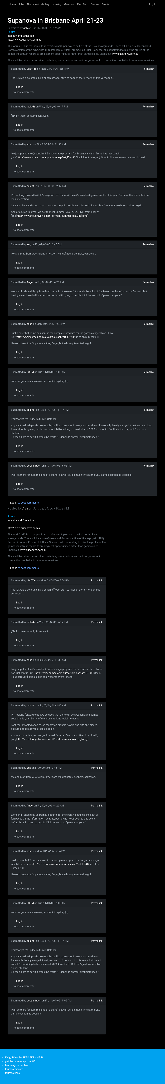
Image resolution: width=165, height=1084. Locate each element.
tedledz (31, 106)
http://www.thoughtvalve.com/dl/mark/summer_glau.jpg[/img (52, 215)
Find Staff (82, 4)
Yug (29, 244)
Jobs (21, 4)
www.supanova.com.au (125, 53)
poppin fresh (34, 465)
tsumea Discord (14, 1069)
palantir (31, 186)
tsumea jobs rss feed (17, 1065)
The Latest (33, 4)
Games (95, 4)
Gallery (45, 4)
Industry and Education (21, 35)
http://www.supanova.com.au (24, 39)
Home (12, 4)
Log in (152, 4)
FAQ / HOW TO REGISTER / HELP (24, 1057)
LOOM (30, 372)
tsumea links (12, 1073)
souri (30, 144)
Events (105, 4)
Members (69, 4)
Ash (25, 28)
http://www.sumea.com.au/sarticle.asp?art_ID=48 (45, 157)
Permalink (148, 68)
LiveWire (31, 68)
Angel (30, 282)
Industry (56, 4)
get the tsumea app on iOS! (20, 1061)
